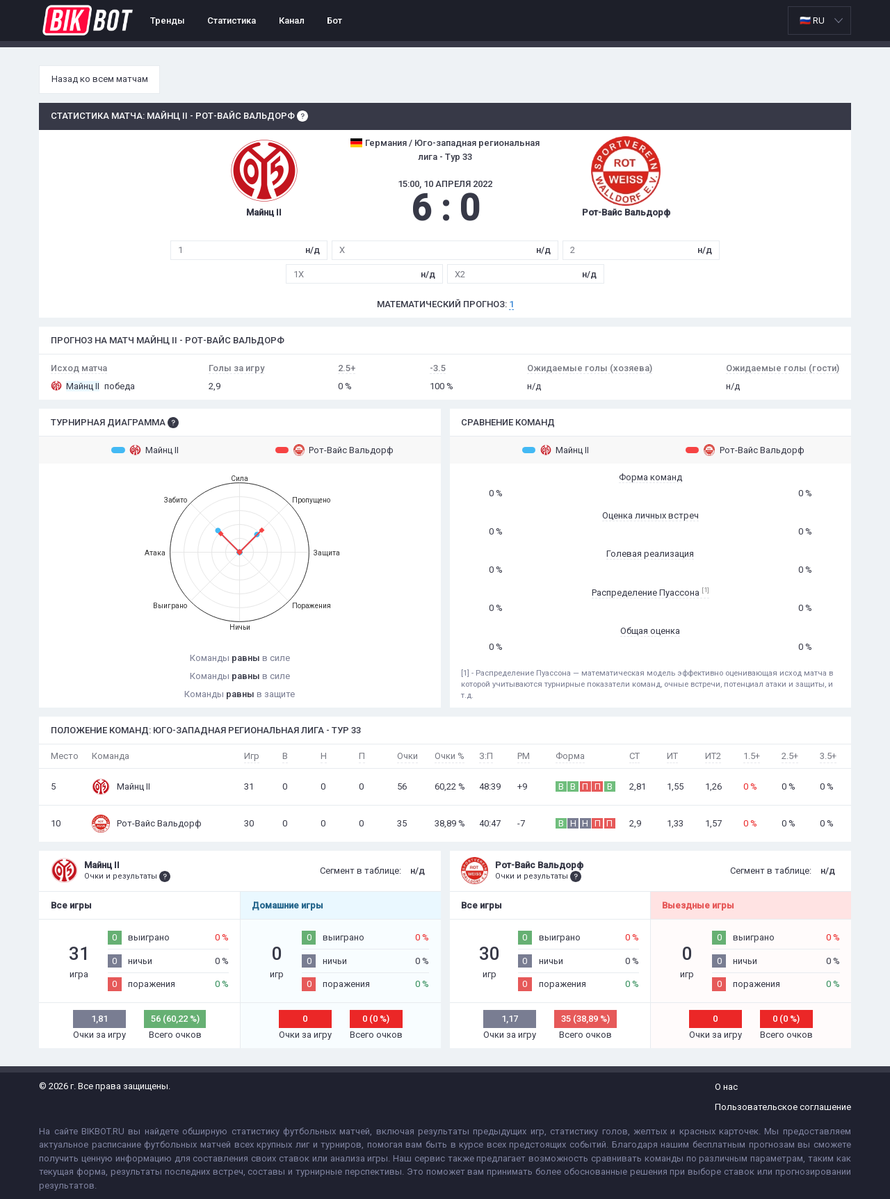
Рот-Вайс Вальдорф (334, 449)
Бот (334, 20)
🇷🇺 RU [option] (812, 20)
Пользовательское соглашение (783, 1107)
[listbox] (819, 20)
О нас (726, 1087)
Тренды (167, 20)
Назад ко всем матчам (99, 79)
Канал (292, 20)
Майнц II (145, 449)
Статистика (231, 20)
